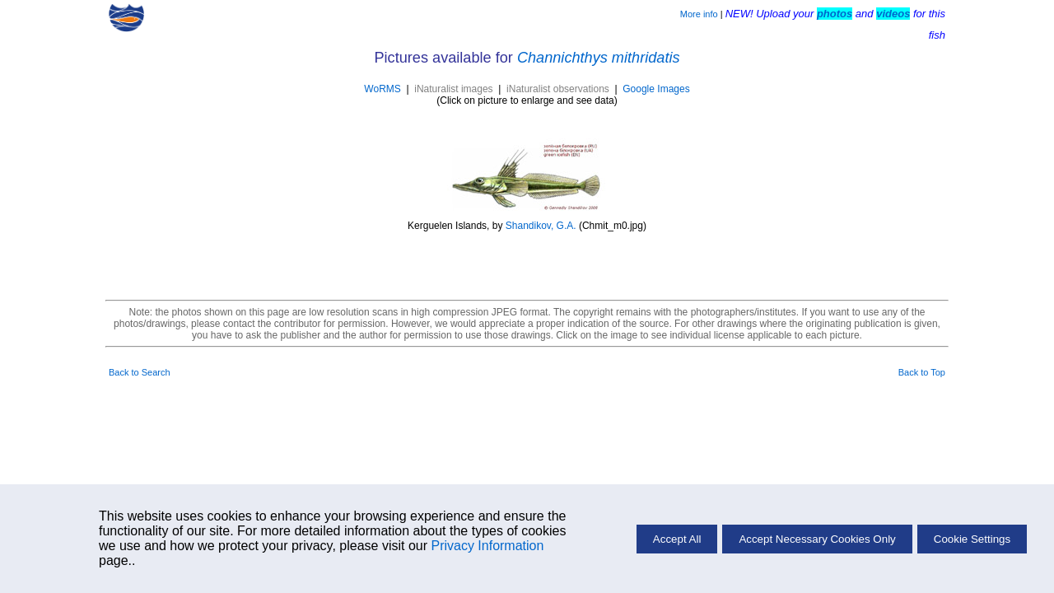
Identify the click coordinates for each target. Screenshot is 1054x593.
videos (893, 13)
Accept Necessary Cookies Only (817, 539)
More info (699, 14)
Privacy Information (487, 546)
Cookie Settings (972, 539)
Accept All (677, 539)
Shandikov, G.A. (541, 225)
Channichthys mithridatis (598, 57)
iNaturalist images (453, 89)
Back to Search (139, 372)
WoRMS (382, 89)
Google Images (656, 89)
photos (834, 13)
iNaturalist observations (557, 89)
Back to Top (921, 372)
